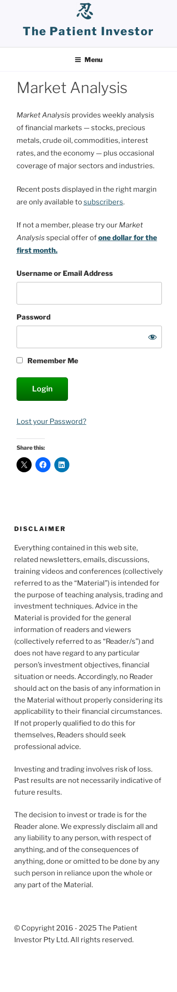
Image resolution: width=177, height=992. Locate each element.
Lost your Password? (51, 421)
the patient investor (88, 31)
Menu (88, 59)
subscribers (103, 202)
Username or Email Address (65, 273)
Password (34, 317)
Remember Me (48, 361)
